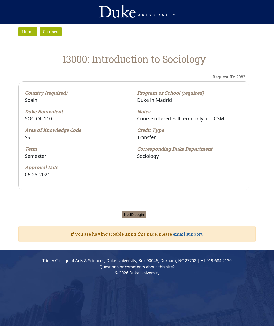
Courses (50, 31)
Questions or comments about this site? (137, 267)
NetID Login (134, 214)
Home (28, 31)
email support (188, 234)
